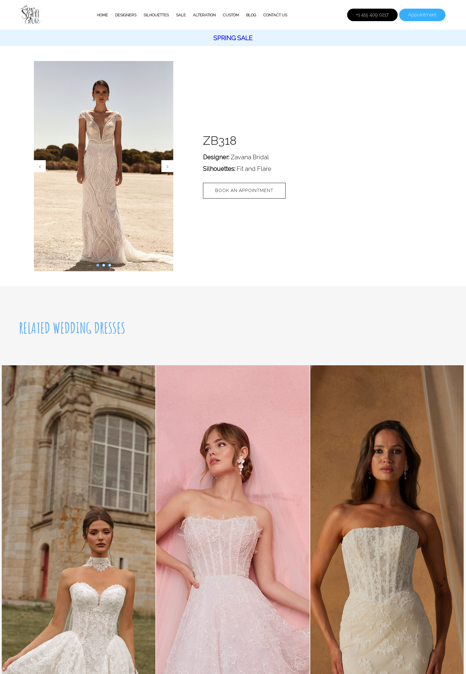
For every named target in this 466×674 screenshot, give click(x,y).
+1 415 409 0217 (372, 15)
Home (102, 15)
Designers (125, 15)
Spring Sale (233, 38)
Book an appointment (244, 190)
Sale (181, 15)
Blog (251, 15)
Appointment (422, 15)
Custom (231, 15)
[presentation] (40, 166)
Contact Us (275, 15)
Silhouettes (156, 15)
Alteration (204, 15)
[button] (97, 265)
